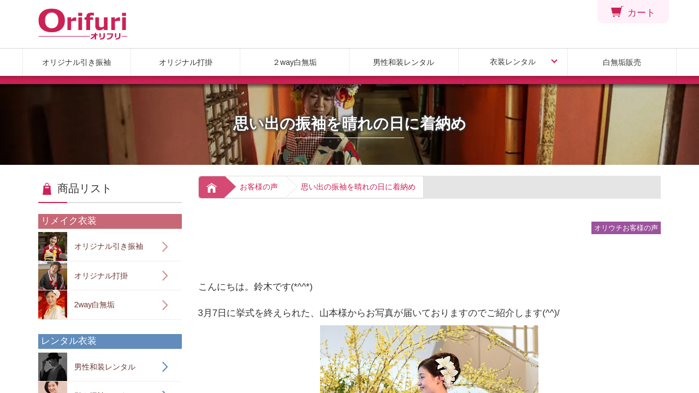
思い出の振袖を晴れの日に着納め (358, 186)
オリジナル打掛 (185, 62)
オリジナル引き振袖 (76, 62)
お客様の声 (259, 186)
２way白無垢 (295, 62)
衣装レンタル (513, 61)
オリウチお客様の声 (626, 228)
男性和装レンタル (403, 62)
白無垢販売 (622, 62)
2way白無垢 (76, 304)
